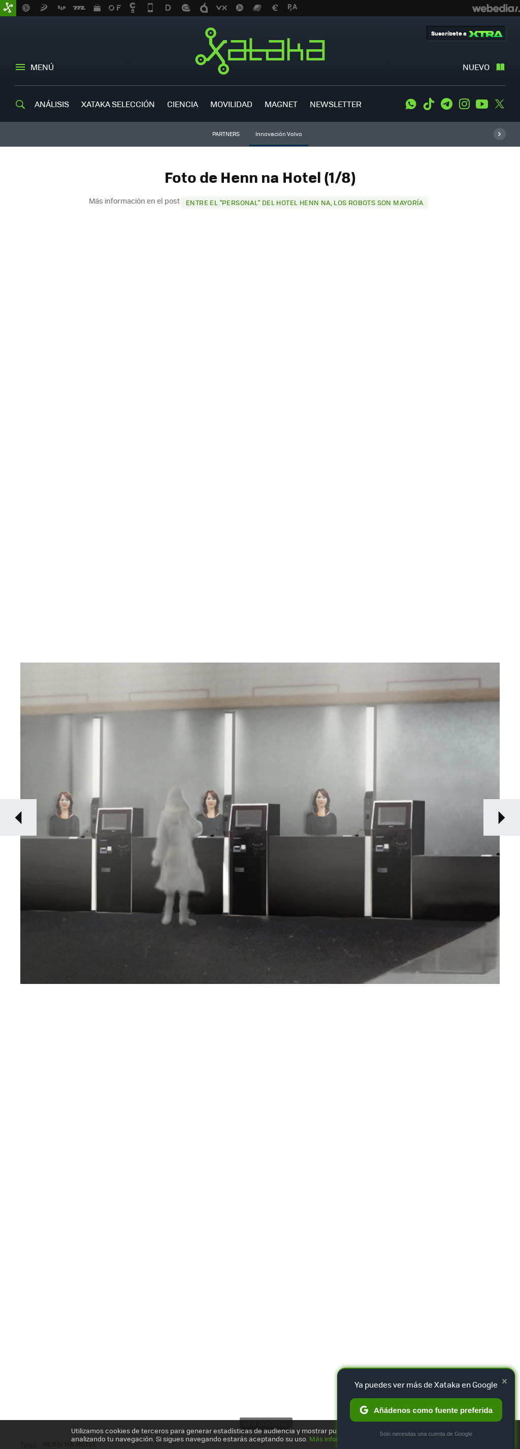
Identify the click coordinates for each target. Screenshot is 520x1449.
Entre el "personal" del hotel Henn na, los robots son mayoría (305, 202)
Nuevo (476, 67)
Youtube (482, 104)
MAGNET (281, 104)
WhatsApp (411, 104)
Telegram (446, 104)
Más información (336, 1438)
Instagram (464, 104)
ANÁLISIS (52, 104)
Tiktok (428, 104)
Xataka (260, 50)
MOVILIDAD (231, 104)
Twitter (500, 104)
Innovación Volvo (278, 134)
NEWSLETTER (336, 104)
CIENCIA (182, 104)
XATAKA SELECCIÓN (118, 104)
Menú (42, 67)
